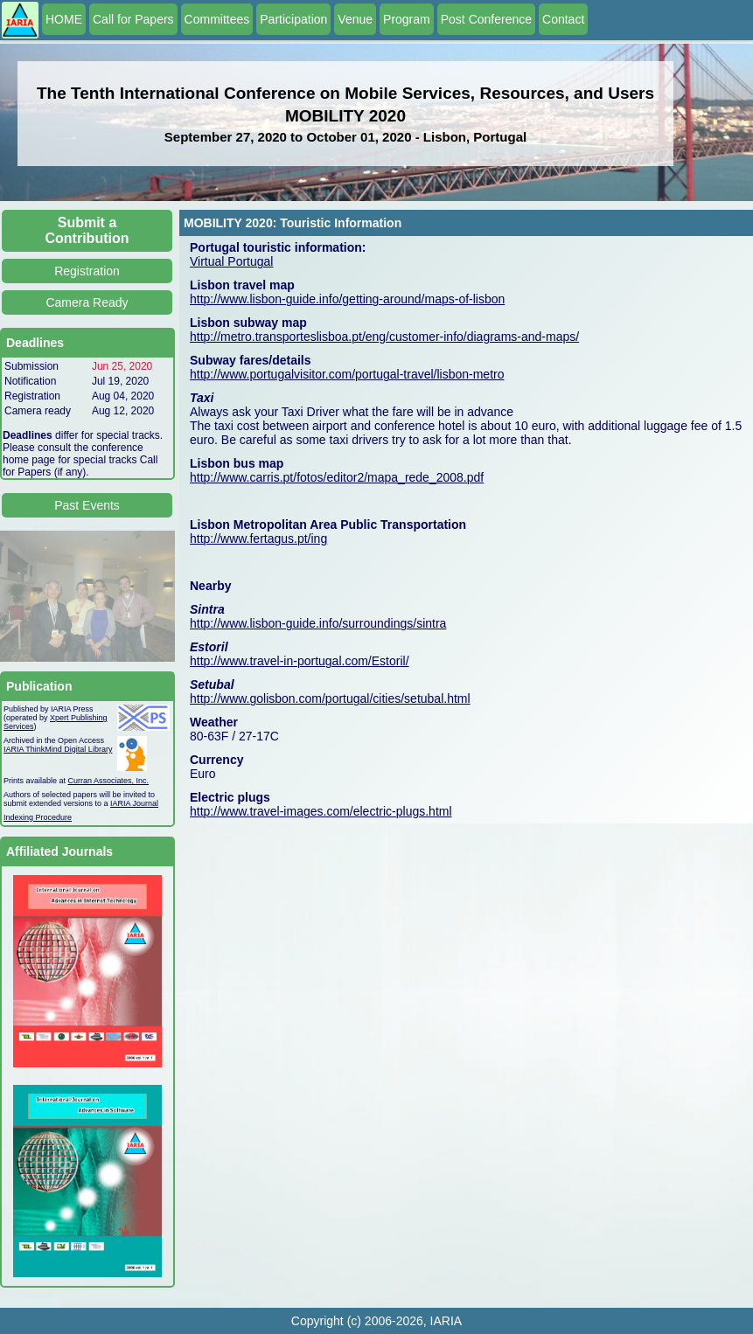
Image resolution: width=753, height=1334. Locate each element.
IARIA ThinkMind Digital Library (57, 749)
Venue (355, 19)
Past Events (87, 505)
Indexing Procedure (37, 817)
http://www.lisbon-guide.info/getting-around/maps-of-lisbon (347, 299)
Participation (293, 19)
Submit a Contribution (87, 230)
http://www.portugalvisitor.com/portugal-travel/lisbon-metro (347, 374)
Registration (87, 271)
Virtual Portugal (231, 261)
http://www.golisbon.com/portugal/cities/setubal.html (330, 698)
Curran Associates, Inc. (109, 780)
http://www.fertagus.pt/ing (258, 538)
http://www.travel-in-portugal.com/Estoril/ (299, 661)
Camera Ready (86, 302)
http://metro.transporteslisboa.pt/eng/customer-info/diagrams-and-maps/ (384, 337)
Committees (217, 19)
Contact (563, 19)
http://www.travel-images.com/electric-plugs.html (321, 811)
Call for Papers (133, 19)
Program (406, 19)
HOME (63, 19)
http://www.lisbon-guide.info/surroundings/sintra (318, 623)
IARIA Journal (134, 803)
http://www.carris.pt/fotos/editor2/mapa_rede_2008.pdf (337, 477)
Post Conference (486, 19)
